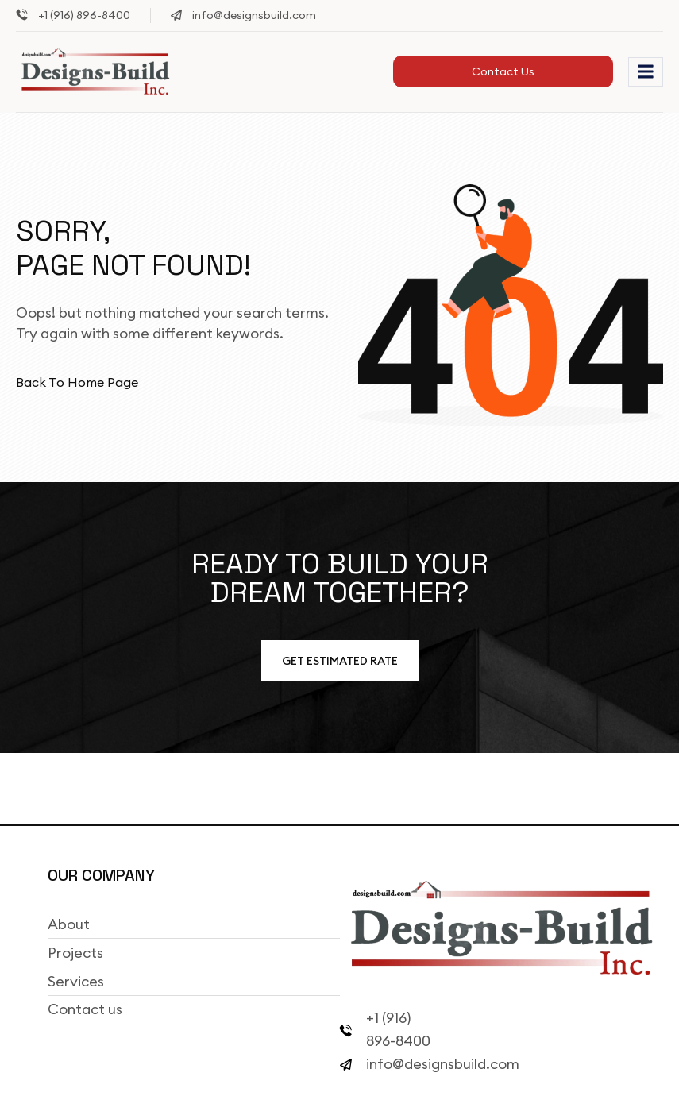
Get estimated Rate (340, 661)
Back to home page (77, 382)
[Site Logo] (95, 70)
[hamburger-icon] (645, 72)
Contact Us (503, 71)
